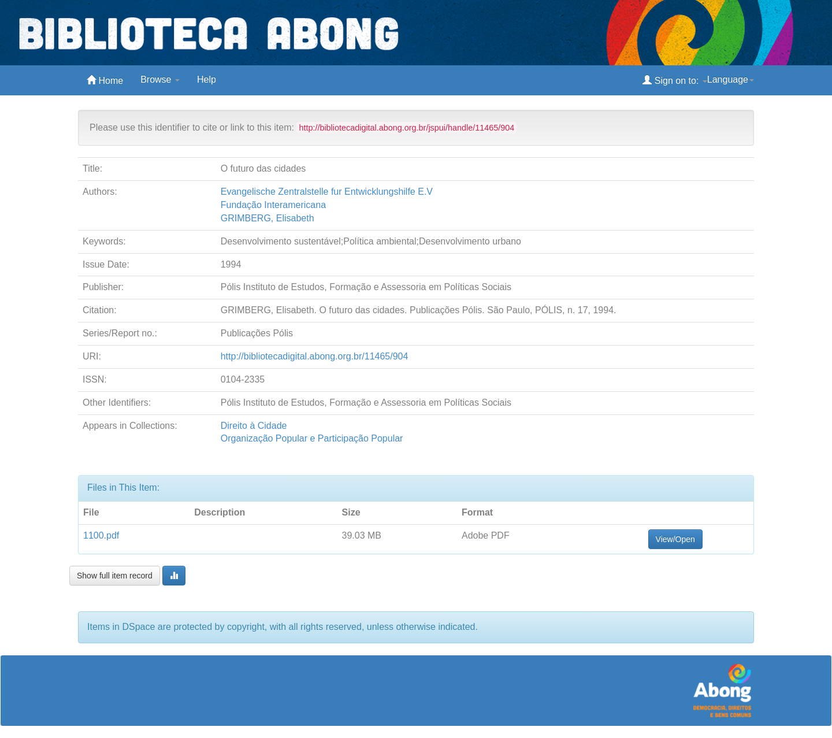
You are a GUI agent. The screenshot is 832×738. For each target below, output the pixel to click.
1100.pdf (101, 535)
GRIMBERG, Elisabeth (267, 218)
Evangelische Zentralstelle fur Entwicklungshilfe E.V (327, 191)
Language (730, 79)
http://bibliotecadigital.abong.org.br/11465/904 (314, 356)
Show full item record (115, 575)
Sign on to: (674, 80)
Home (105, 80)
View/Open (675, 539)
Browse (160, 79)
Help (206, 79)
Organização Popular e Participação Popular (312, 438)
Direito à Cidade (254, 426)
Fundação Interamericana (273, 205)
